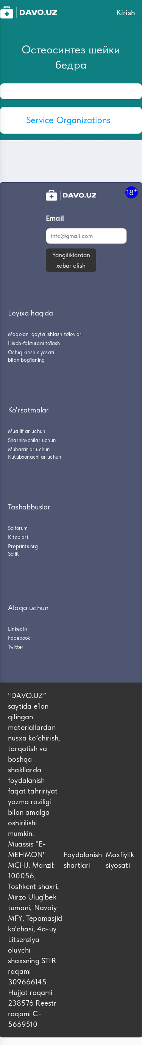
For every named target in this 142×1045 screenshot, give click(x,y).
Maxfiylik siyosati (120, 860)
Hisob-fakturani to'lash (34, 343)
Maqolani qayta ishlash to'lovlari (45, 334)
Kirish (125, 12)
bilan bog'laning (26, 360)
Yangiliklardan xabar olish (71, 260)
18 (131, 192)
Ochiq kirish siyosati (31, 352)
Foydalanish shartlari (83, 860)
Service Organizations (68, 119)
